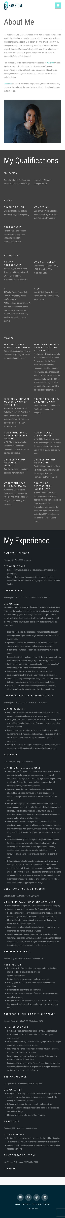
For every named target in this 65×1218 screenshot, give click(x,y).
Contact (46, 1204)
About (17, 1204)
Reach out (8, 84)
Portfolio (26, 1204)
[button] (58, 5)
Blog (33, 1204)
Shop (39, 1204)
